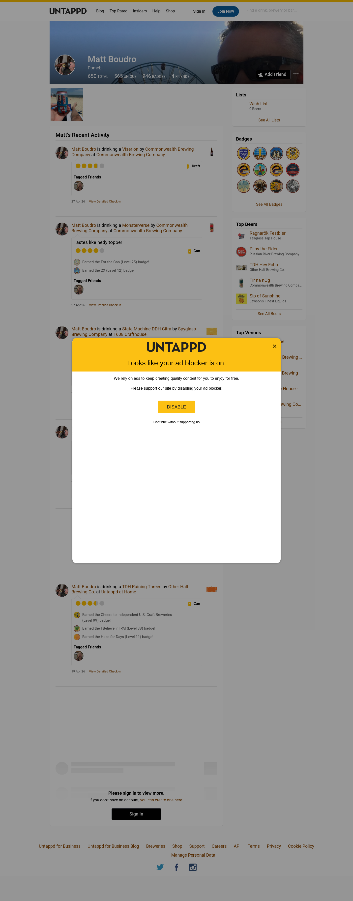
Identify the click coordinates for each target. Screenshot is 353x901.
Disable (176, 406)
